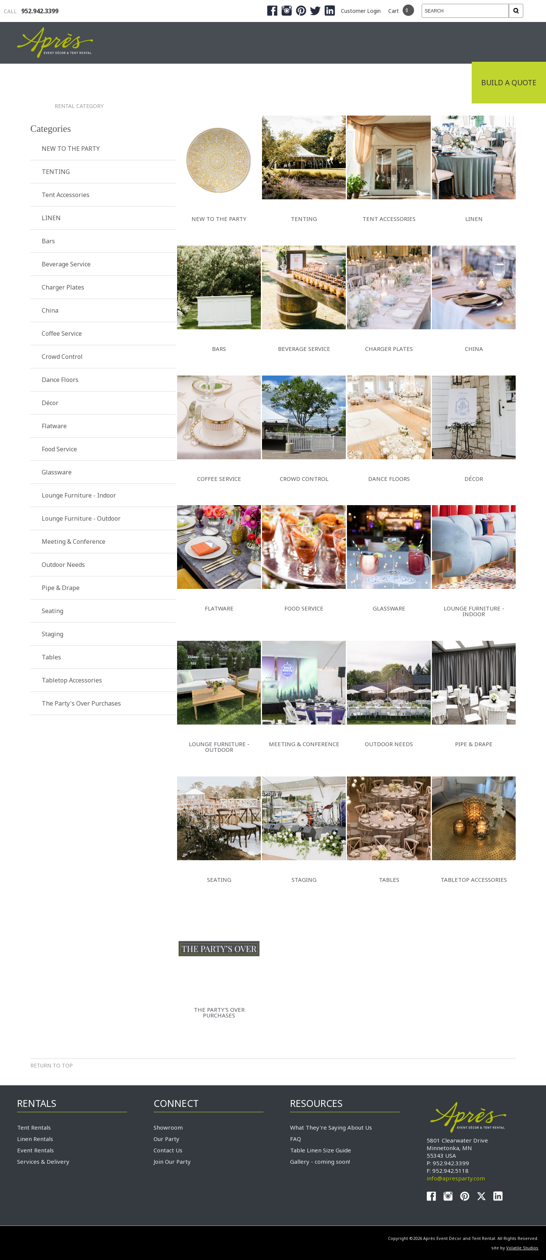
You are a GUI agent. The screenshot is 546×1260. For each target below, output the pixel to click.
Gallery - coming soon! (320, 1161)
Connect (444, 83)
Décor (50, 403)
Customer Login (361, 10)
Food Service (59, 449)
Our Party (166, 1139)
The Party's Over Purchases (81, 703)
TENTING (56, 171)
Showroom (168, 1127)
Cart (393, 10)
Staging (52, 634)
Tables (51, 657)
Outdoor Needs (63, 564)
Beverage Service (66, 264)
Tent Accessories (65, 195)
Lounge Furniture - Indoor (79, 495)
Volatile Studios (522, 1248)
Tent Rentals (34, 1127)
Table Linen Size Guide (320, 1150)
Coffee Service (62, 333)
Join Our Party (172, 1161)
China (50, 310)
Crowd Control (62, 356)
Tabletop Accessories (72, 680)
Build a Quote (509, 83)
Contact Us (168, 1150)
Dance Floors (60, 380)
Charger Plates (63, 287)
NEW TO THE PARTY (71, 148)
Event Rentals (35, 1150)
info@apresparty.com (456, 1178)
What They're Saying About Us (331, 1127)
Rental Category (79, 106)
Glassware (57, 472)
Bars (48, 241)
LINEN (51, 218)
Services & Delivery (43, 1161)
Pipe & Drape (61, 588)
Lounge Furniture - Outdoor (81, 518)
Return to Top (51, 1065)
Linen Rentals (35, 1139)
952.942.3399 (31, 11)
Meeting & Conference (73, 541)
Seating (52, 611)
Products (299, 83)
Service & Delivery (373, 83)
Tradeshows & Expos (220, 83)
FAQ (295, 1139)
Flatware (54, 426)
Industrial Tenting (122, 83)
